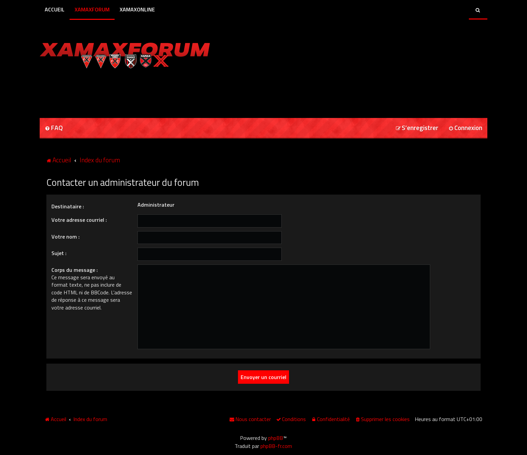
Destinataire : (67, 206)
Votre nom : (65, 237)
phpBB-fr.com (276, 446)
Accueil (55, 9)
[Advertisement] (118, 91)
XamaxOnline (137, 9)
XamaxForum (92, 9)
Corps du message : (74, 270)
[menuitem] (54, 128)
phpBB (275, 438)
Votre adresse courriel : (79, 220)
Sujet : (59, 253)
